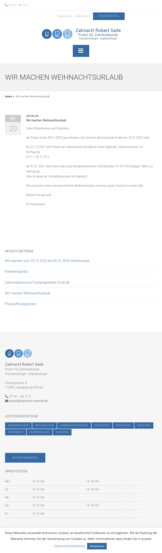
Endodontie (101, 425)
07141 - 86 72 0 (16, 5)
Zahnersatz (15, 432)
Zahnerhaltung (40, 432)
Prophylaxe (123, 425)
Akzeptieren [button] (97, 546)
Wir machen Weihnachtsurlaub (27, 293)
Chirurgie (62, 432)
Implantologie (44, 425)
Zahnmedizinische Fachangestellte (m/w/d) (37, 283)
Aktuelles (32, 116)
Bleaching (143, 425)
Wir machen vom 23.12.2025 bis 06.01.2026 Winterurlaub (47, 261)
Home (8, 96)
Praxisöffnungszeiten (20, 304)
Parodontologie (18, 425)
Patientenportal (16, 272)
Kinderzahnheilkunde (74, 425)
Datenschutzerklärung (69, 546)
